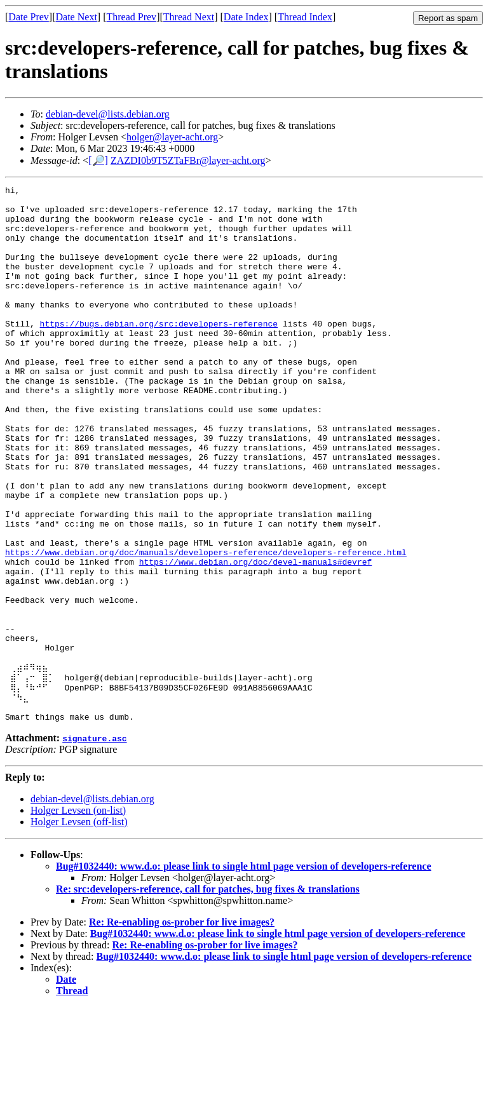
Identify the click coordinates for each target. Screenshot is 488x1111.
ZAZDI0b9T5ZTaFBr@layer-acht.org (188, 160)
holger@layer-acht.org (172, 136)
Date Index (246, 16)
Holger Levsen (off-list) (79, 925)
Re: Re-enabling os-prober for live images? (181, 1026)
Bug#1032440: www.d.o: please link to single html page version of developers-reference (243, 970)
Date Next (76, 16)
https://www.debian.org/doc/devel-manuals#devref (255, 637)
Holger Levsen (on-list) (78, 914)
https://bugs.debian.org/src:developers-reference (159, 352)
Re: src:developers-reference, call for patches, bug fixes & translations (208, 993)
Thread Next (188, 16)
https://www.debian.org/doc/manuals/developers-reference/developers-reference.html (206, 626)
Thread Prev (131, 16)
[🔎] (98, 160)
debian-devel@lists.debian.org (108, 114)
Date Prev (28, 16)
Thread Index (305, 16)
